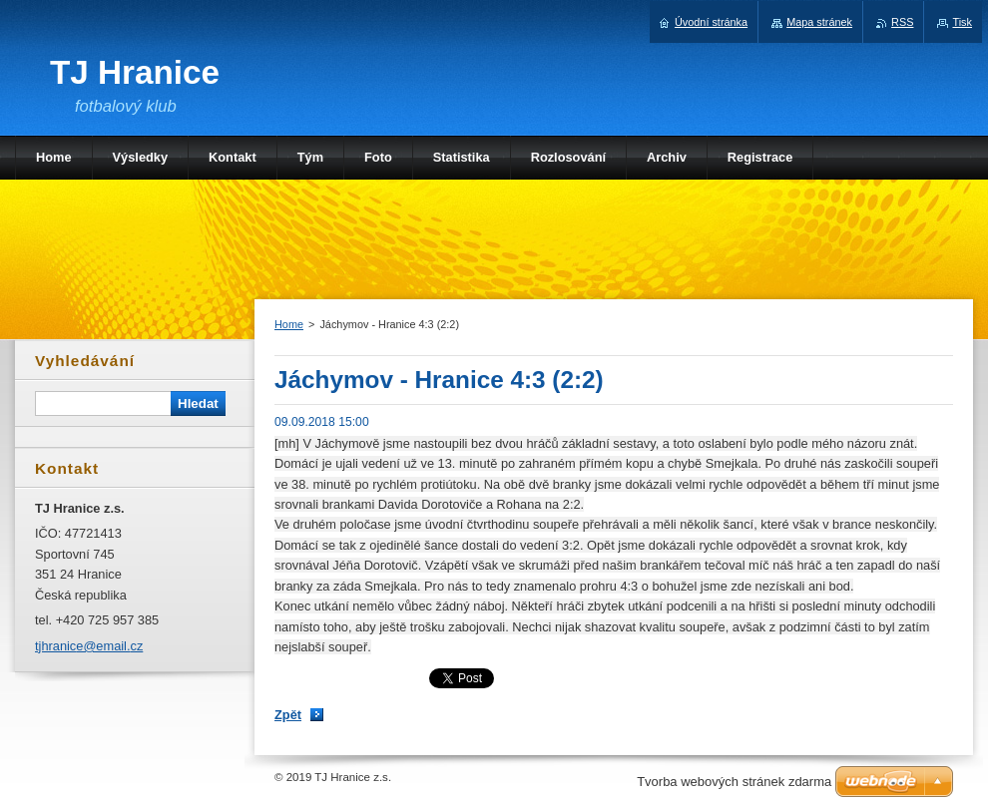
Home (288, 324)
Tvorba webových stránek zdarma (734, 781)
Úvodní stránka (711, 22)
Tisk (962, 22)
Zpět (287, 714)
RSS (902, 22)
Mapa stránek (819, 22)
